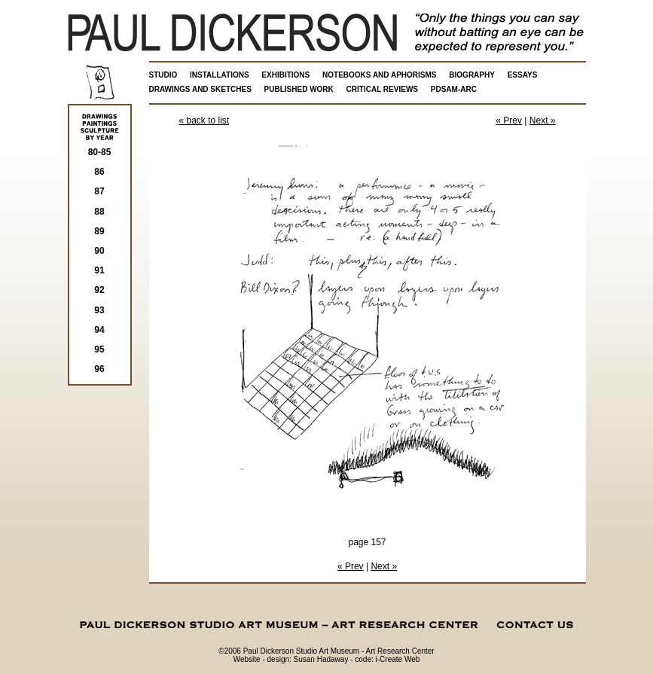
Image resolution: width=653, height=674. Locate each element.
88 (99, 211)
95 (99, 349)
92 (99, 290)
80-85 (99, 152)
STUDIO (163, 75)
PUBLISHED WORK (299, 89)
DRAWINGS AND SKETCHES (200, 89)
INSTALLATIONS (219, 75)
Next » (542, 120)
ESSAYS (523, 75)
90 (99, 251)
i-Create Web (398, 659)
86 (99, 171)
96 (99, 369)
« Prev (509, 120)
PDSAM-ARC (454, 89)
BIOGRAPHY (472, 75)
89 (99, 231)
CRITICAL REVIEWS (382, 89)
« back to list (204, 120)
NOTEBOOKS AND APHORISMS (379, 75)
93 (99, 310)
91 (99, 270)
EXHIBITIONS (285, 75)
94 (99, 330)
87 (99, 191)
